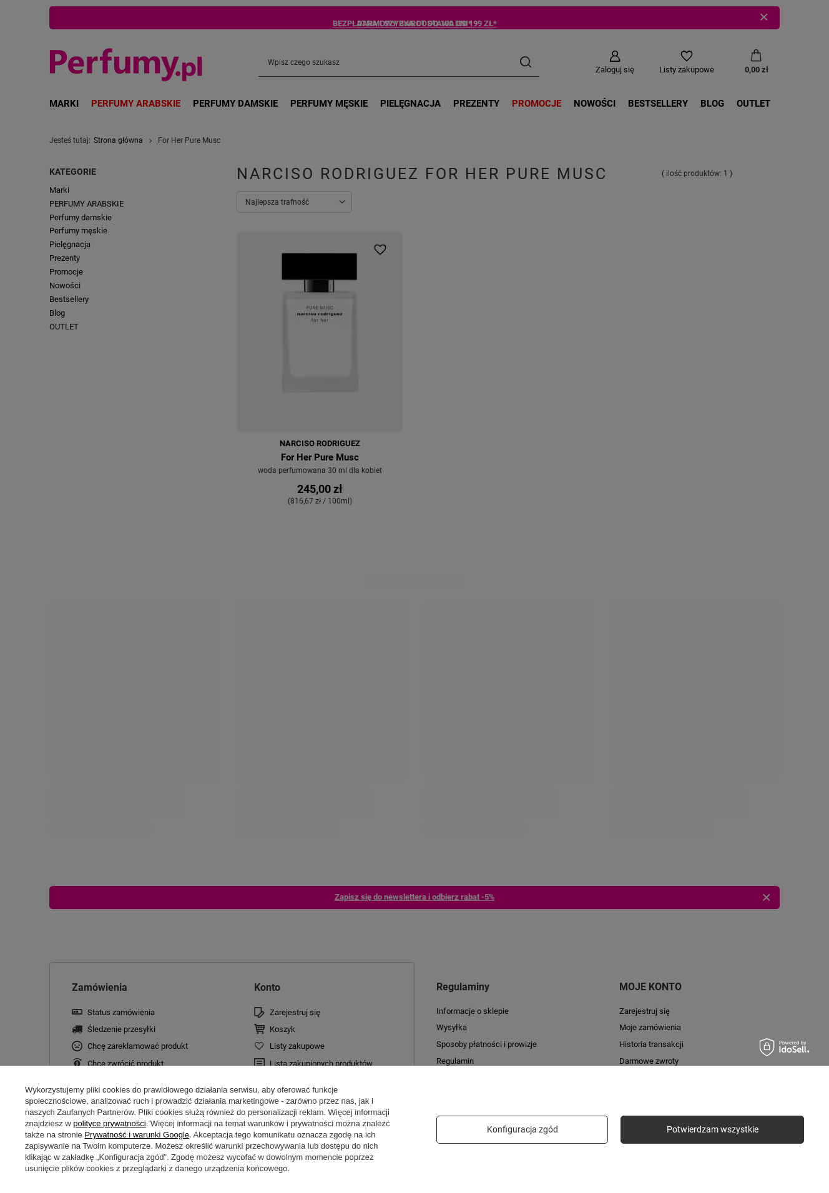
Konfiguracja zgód (522, 1129)
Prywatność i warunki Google (136, 1134)
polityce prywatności (109, 1123)
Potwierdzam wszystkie (712, 1129)
